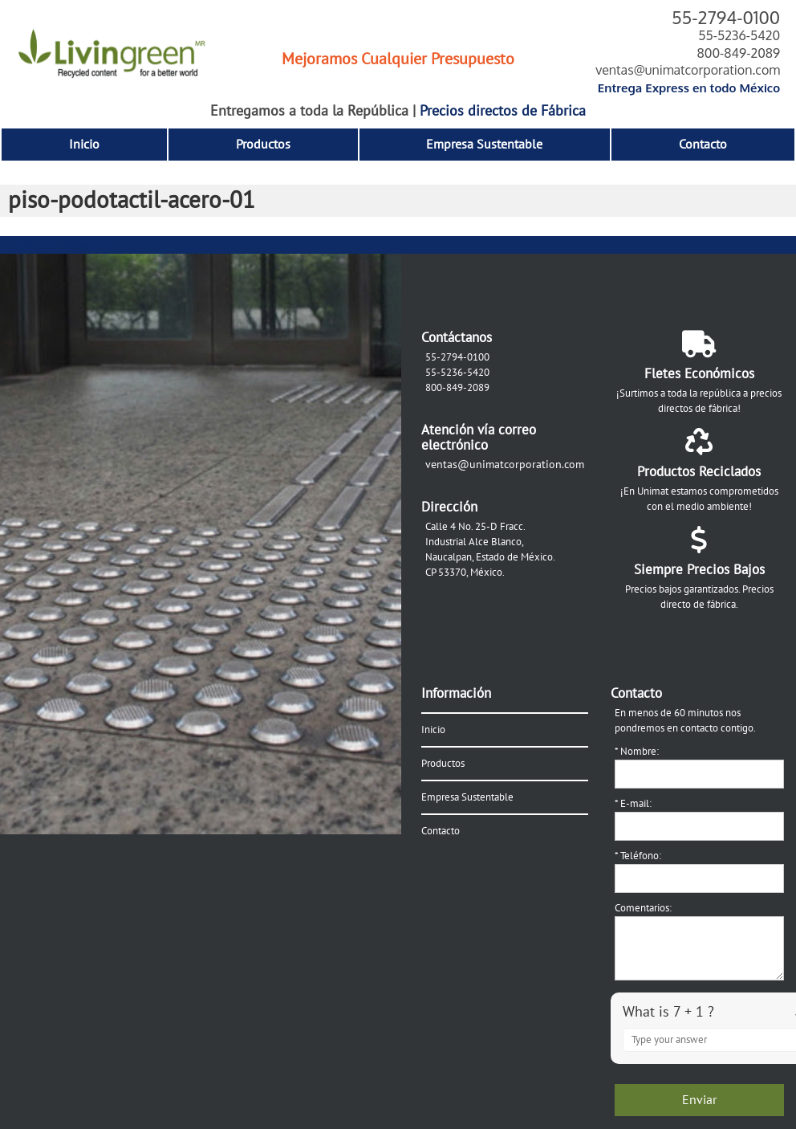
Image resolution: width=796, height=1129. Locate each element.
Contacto (703, 144)
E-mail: (633, 803)
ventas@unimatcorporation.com (687, 70)
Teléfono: (638, 856)
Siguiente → (96, 245)
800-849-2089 (738, 53)
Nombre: (637, 751)
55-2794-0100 (726, 17)
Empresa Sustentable (484, 144)
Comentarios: (643, 908)
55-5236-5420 (739, 35)
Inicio (84, 144)
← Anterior (29, 245)
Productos (263, 144)
